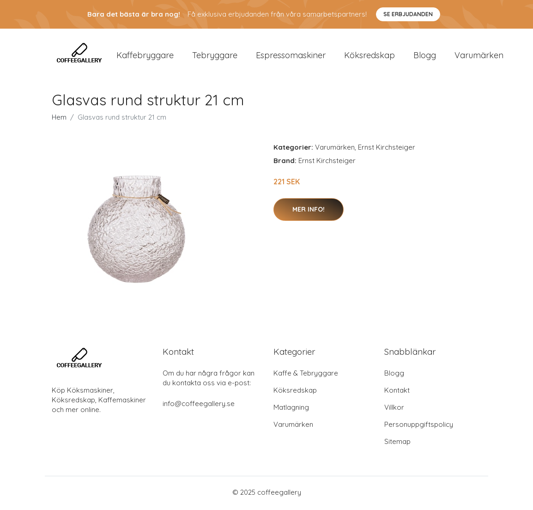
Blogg (424, 56)
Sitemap (397, 443)
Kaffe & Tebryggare (305, 374)
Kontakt (397, 392)
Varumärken (478, 56)
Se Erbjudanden (408, 14)
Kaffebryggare (145, 56)
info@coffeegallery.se (199, 405)
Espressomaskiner (291, 56)
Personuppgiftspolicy (418, 426)
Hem (59, 119)
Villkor (394, 409)
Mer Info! (308, 211)
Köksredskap (369, 56)
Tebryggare (214, 56)
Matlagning (291, 409)
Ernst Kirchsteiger (386, 149)
